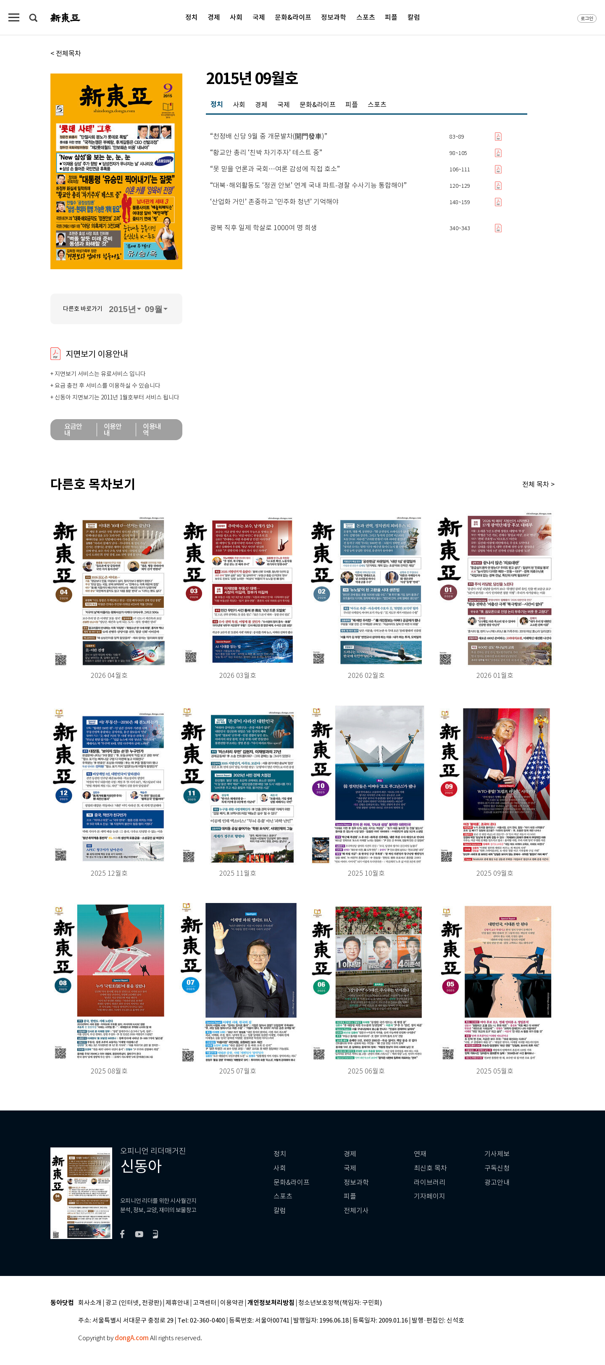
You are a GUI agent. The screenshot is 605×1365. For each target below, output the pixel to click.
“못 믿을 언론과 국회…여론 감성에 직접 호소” (275, 169)
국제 (259, 17)
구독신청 (497, 1168)
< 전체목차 (65, 53)
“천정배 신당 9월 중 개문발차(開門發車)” (268, 136)
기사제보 (497, 1154)
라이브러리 (429, 1182)
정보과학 (333, 17)
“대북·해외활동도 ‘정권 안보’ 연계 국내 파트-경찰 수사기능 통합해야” (308, 185)
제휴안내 (177, 1303)
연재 (420, 1154)
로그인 (587, 18)
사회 (236, 17)
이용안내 (113, 429)
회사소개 (90, 1303)
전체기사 (356, 1211)
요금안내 (73, 429)
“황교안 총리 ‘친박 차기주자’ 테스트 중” (266, 153)
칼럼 (414, 17)
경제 (214, 17)
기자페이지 (429, 1196)
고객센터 (204, 1303)
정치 (191, 17)
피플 (391, 17)
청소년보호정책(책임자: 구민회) (340, 1303)
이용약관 (232, 1303)
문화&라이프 (293, 17)
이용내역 (152, 429)
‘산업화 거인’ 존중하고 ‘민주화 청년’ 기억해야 (274, 202)
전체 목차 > (538, 484)
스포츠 (365, 17)
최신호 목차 (430, 1168)
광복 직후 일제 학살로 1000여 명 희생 (263, 228)
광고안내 (497, 1182)
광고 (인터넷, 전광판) (133, 1303)
